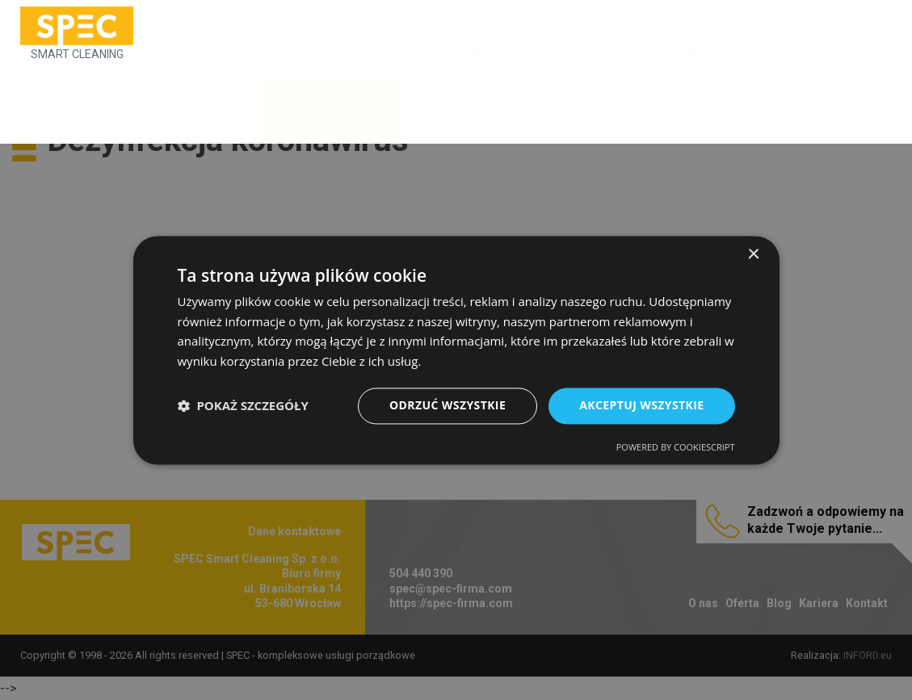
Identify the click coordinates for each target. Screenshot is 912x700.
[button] (243, 406)
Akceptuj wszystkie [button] (641, 405)
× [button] (753, 255)
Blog (482, 54)
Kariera (578, 54)
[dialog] (456, 350)
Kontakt (682, 54)
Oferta (389, 54)
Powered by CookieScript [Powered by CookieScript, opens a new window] (675, 447)
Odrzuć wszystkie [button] (447, 405)
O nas (291, 54)
